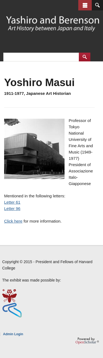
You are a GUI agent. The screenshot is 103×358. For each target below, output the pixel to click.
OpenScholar (87, 340)
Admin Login (13, 334)
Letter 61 (12, 202)
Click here (13, 221)
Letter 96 (12, 208)
